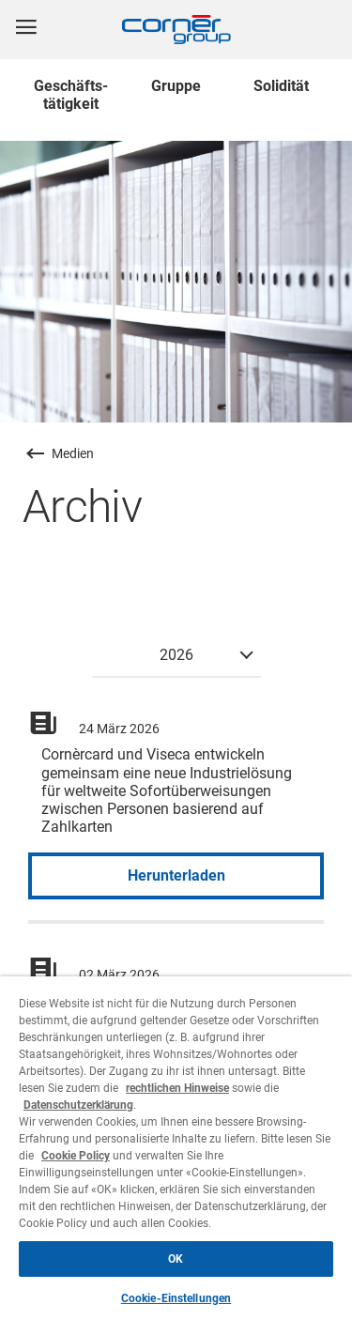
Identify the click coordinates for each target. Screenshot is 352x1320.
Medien (73, 453)
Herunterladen (176, 875)
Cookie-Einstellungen (176, 1298)
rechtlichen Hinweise (177, 1088)
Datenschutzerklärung (78, 1105)
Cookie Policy (75, 1155)
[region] (176, 1148)
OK (175, 1259)
